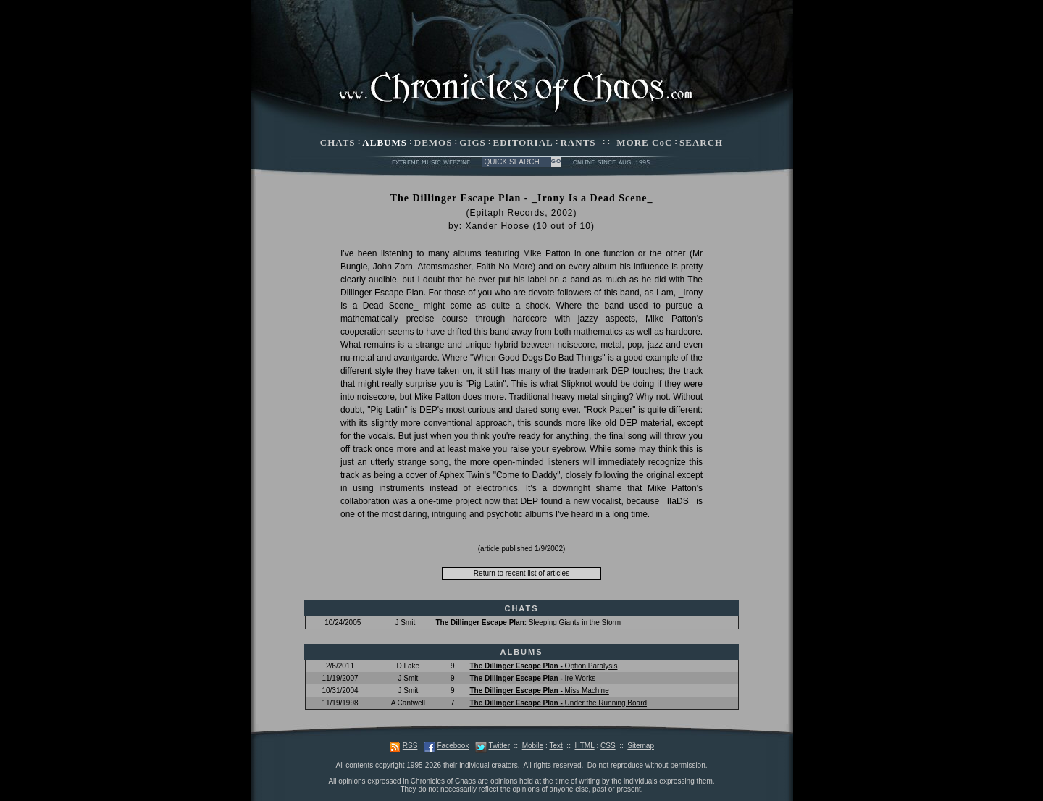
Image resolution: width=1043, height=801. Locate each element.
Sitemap (640, 746)
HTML (584, 746)
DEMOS (433, 142)
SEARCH (701, 142)
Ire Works (532, 678)
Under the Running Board (558, 703)
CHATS (338, 142)
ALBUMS (384, 142)
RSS (410, 746)
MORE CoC (644, 142)
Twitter (499, 746)
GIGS (472, 142)
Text (555, 746)
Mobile (532, 746)
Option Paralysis (543, 666)
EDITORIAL (523, 142)
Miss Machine (538, 691)
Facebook (453, 746)
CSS (608, 746)
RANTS (577, 142)
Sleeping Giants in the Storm (528, 622)
